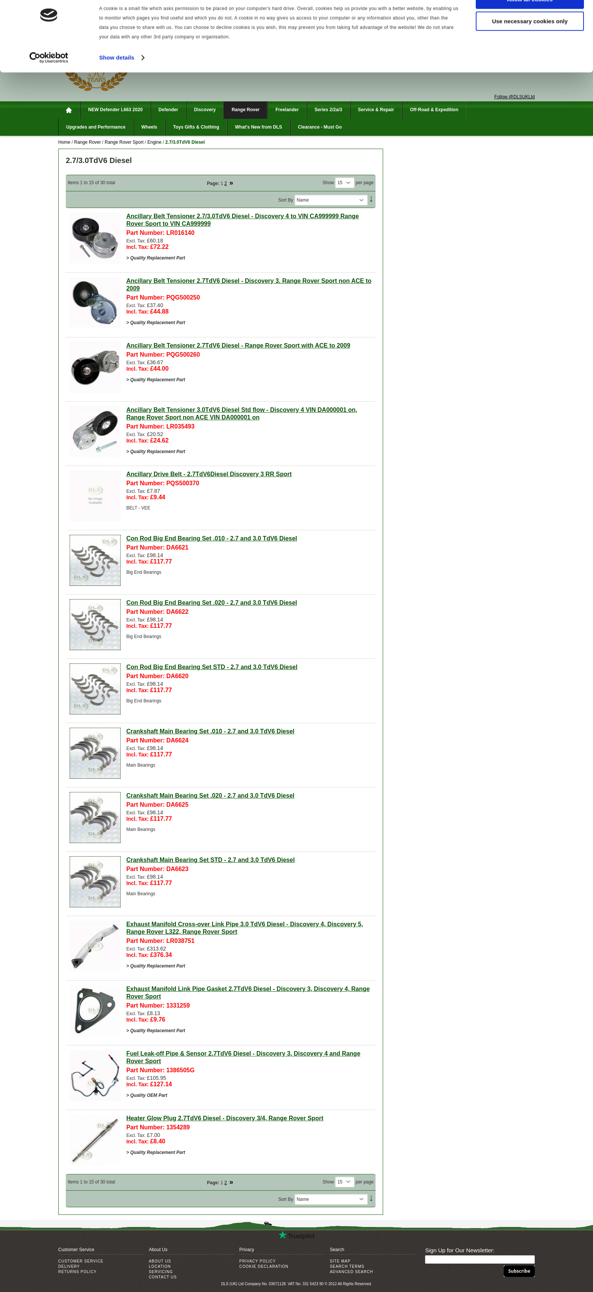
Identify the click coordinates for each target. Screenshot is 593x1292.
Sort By (285, 200)
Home (64, 142)
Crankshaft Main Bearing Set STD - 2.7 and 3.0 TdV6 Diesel (210, 860)
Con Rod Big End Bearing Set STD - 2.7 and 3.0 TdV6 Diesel (212, 667)
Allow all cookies (530, 19)
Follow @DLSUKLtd (514, 96)
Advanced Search (351, 1272)
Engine (155, 142)
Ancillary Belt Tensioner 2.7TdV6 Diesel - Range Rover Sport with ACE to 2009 (238, 345)
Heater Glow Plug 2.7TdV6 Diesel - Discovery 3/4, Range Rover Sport (224, 1118)
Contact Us (163, 1277)
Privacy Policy (257, 1261)
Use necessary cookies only (530, 41)
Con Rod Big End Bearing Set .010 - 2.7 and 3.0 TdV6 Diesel (211, 538)
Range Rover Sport (124, 142)
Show (328, 182)
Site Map (340, 1261)
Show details (116, 77)
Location (160, 1266)
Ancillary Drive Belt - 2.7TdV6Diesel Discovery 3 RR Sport (209, 474)
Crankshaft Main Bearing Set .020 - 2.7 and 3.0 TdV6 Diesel (210, 795)
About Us (160, 1261)
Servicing (161, 1272)
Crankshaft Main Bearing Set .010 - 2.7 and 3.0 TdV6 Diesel (210, 731)
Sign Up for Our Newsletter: (459, 1250)
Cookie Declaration (264, 1266)
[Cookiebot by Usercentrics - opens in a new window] (49, 77)
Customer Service (81, 1261)
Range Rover (87, 142)
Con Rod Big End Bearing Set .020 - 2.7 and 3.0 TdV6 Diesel (211, 602)
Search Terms (347, 1266)
